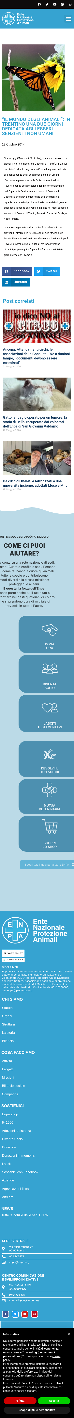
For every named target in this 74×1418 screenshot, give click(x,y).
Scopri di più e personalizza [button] (37, 1410)
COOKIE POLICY (14, 959)
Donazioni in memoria (18, 1155)
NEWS (7, 1208)
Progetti (8, 1069)
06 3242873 (16, 1256)
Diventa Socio (12, 1139)
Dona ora (9, 1147)
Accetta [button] (54, 1400)
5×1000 (7, 1122)
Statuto (7, 1008)
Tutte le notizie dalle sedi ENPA (24, 1215)
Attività (7, 1061)
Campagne (10, 1094)
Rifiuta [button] (20, 1400)
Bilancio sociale (13, 1086)
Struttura (8, 1024)
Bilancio (8, 1041)
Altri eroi (8, 1197)
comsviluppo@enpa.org (24, 1300)
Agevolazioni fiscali (16, 1189)
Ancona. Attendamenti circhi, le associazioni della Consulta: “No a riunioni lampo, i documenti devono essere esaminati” (36, 356)
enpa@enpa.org (19, 1262)
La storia (8, 1033)
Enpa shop (10, 1114)
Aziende (8, 1180)
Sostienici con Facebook (20, 1172)
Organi (7, 1016)
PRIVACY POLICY (13, 953)
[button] (68, 19)
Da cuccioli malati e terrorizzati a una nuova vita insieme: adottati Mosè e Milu (35, 483)
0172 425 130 (17, 1294)
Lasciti (6, 1164)
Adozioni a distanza (16, 1131)
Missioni (8, 1077)
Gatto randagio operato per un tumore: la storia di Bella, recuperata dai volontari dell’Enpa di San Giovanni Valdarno (35, 421)
